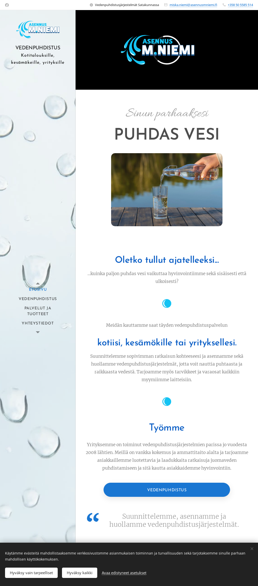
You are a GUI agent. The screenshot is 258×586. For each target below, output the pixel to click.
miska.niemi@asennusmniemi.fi (193, 5)
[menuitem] (38, 290)
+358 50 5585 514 (240, 5)
